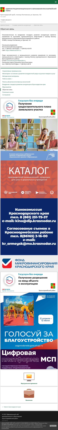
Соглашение (6, 95)
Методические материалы (10, 76)
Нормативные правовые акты (11, 71)
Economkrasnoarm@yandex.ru (15, 60)
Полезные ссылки (8, 92)
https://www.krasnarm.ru (13, 50)
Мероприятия (6, 87)
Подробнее (5, 428)
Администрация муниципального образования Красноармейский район (28, 9)
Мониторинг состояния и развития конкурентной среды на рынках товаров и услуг (28, 73)
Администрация (4, 25)
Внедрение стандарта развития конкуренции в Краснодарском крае (24, 84)
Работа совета (6, 79)
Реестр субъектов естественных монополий (16, 82)
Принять (53, 426)
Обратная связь (38, 25)
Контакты (5, 420)
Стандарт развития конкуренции (21, 25)
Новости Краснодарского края (12, 407)
